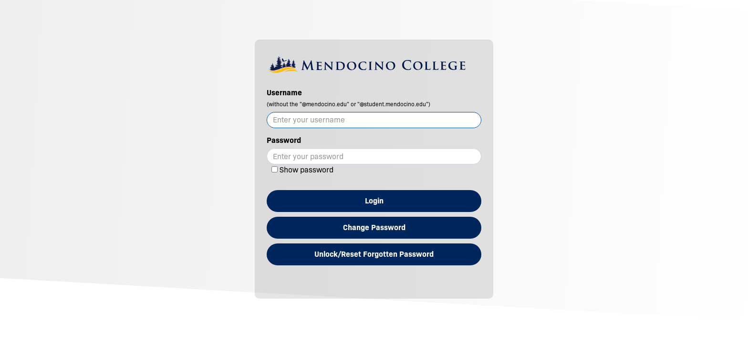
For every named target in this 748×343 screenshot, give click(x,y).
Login (374, 200)
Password (284, 140)
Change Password (374, 227)
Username (348, 98)
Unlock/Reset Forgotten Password (374, 254)
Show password (306, 169)
